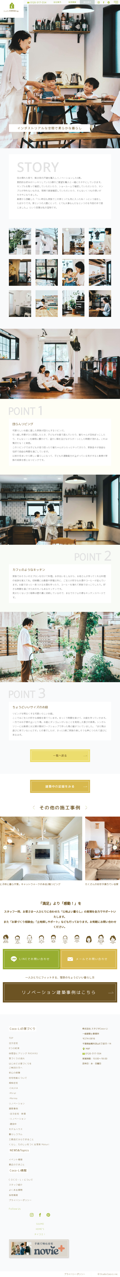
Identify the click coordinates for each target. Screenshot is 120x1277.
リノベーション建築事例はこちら (59, 992)
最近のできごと (17, 1164)
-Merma (13, 1098)
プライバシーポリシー (20, 1200)
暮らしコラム (16, 1134)
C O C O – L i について (21, 1179)
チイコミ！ (40, 1234)
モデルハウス (16, 1129)
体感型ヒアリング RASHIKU (23, 1053)
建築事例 (13, 1108)
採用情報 (72, 2)
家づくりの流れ (17, 1058)
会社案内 (57, 2)
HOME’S (40, 1229)
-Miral (12, 1093)
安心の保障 (14, 1072)
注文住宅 (13, 1043)
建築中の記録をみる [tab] (60, 786)
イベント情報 (16, 1159)
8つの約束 (14, 1048)
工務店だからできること (21, 1139)
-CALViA (13, 1088)
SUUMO (40, 1223)
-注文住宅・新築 (17, 1113)
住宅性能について (18, 1077)
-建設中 (13, 1124)
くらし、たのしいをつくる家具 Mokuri (29, 1144)
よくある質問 (16, 1190)
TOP (11, 1038)
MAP (86, 1048)
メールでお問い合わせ (92, 959)
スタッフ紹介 (16, 1184)
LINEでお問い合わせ (34, 959)
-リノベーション (17, 1118)
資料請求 (87, 2)
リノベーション (17, 1103)
